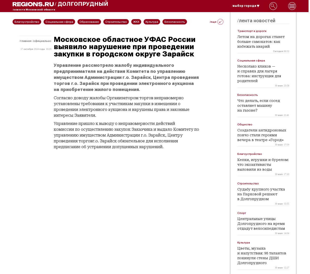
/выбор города (246, 6)
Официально (42, 41)
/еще (216, 22)
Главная (25, 41)
